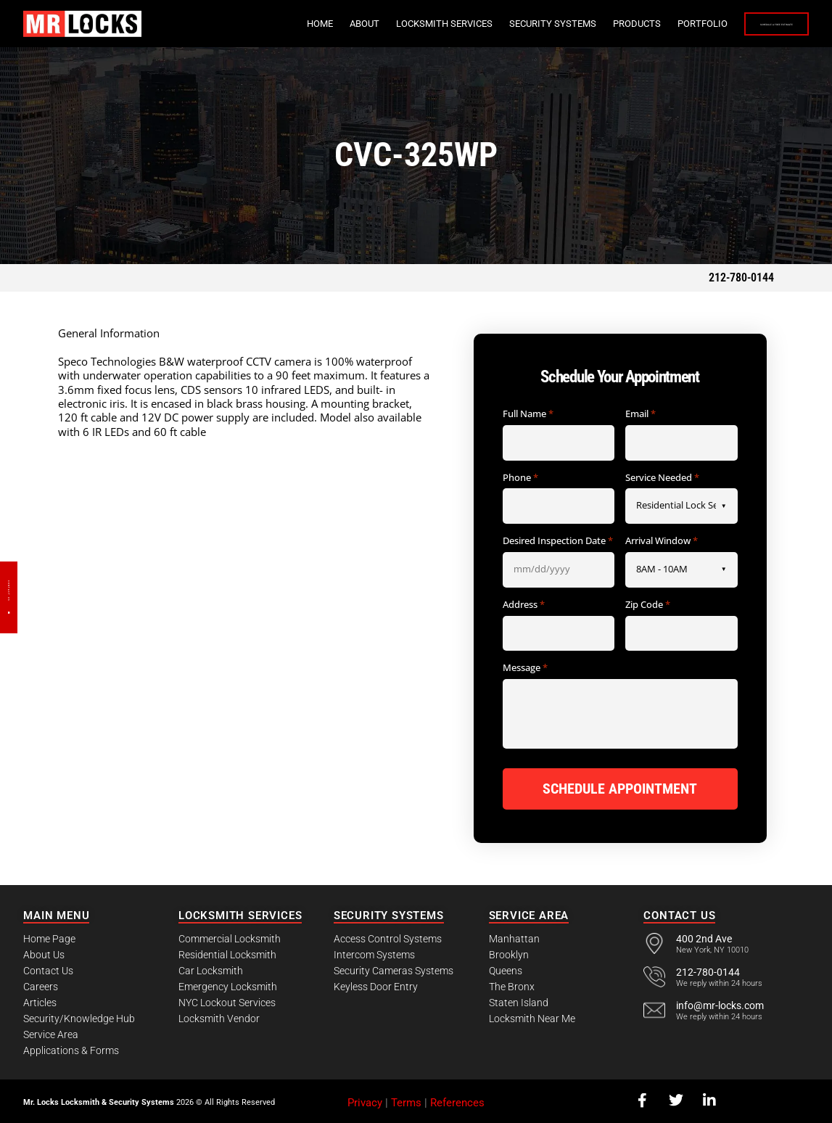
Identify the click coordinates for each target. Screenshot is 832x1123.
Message (525, 668)
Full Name (528, 414)
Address (524, 605)
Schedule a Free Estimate (731, 24)
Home (230, 23)
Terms (406, 1099)
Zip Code (647, 605)
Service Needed (662, 478)
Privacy (364, 1099)
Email (640, 414)
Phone (520, 478)
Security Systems (462, 23)
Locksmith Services (354, 23)
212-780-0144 (741, 277)
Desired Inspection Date (558, 541)
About (274, 23)
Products (547, 23)
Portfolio (613, 23)
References (457, 1099)
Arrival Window (661, 541)
